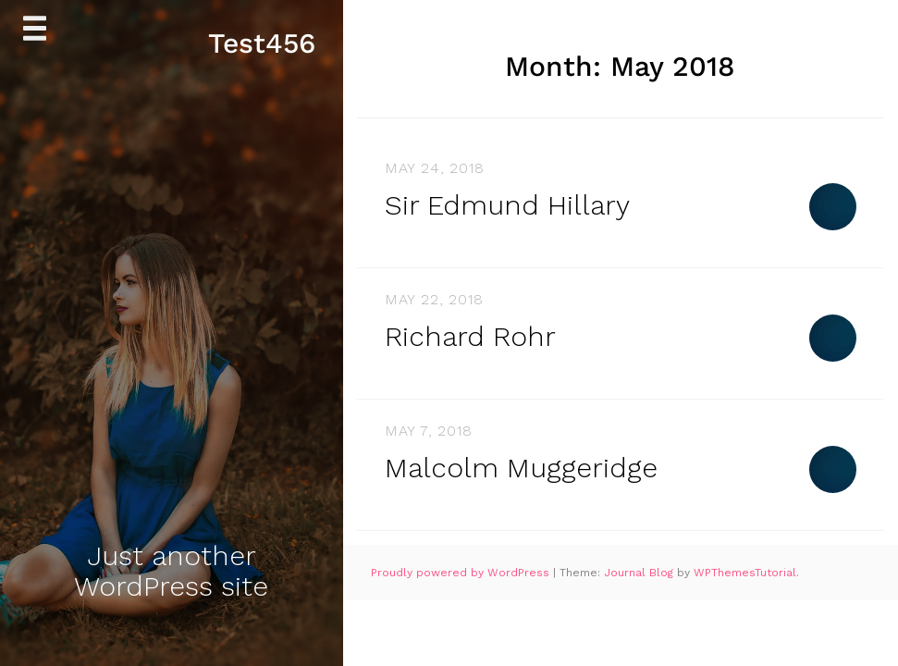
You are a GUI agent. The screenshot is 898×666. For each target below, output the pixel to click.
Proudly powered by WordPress (462, 572)
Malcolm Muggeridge (521, 467)
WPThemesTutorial (745, 572)
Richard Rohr (470, 336)
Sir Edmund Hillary (507, 205)
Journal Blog (640, 572)
